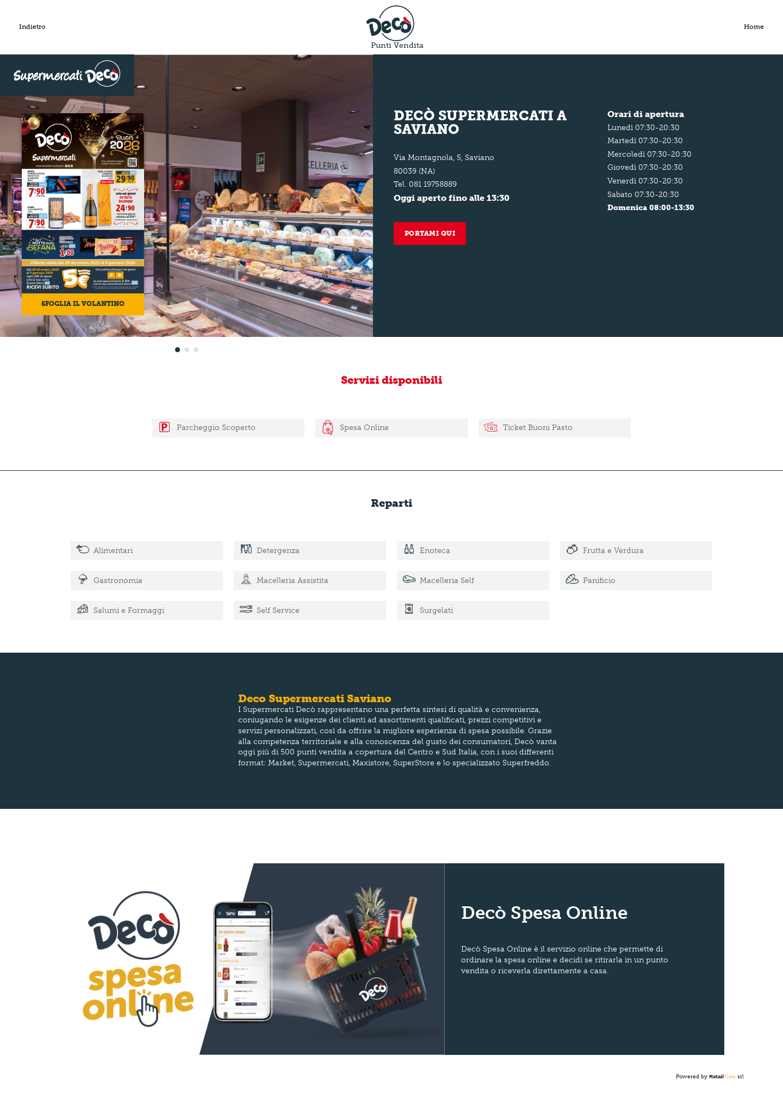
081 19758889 (433, 184)
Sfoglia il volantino (83, 304)
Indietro (32, 26)
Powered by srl (710, 1076)
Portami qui (430, 233)
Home (754, 26)
